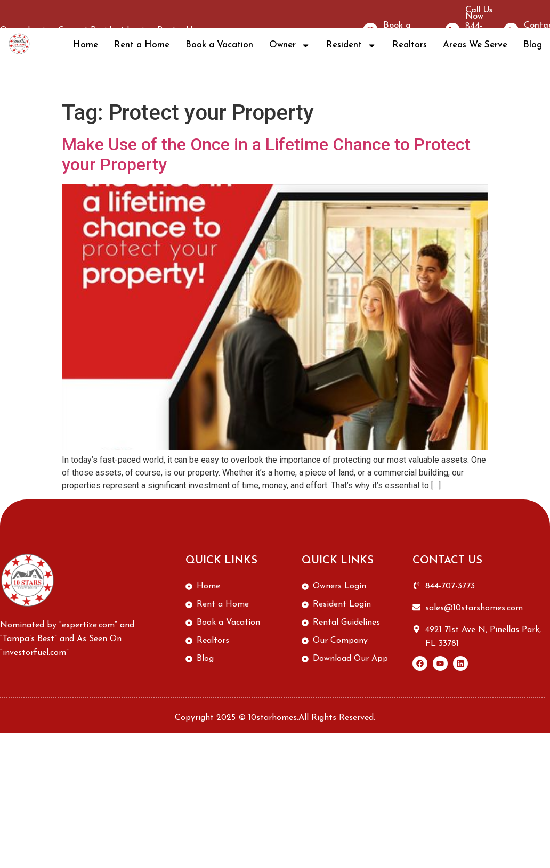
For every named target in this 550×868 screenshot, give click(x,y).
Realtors (409, 45)
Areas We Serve (475, 45)
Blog (532, 45)
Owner (289, 45)
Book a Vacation (219, 45)
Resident (351, 45)
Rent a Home (141, 45)
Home (85, 45)
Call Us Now (478, 13)
